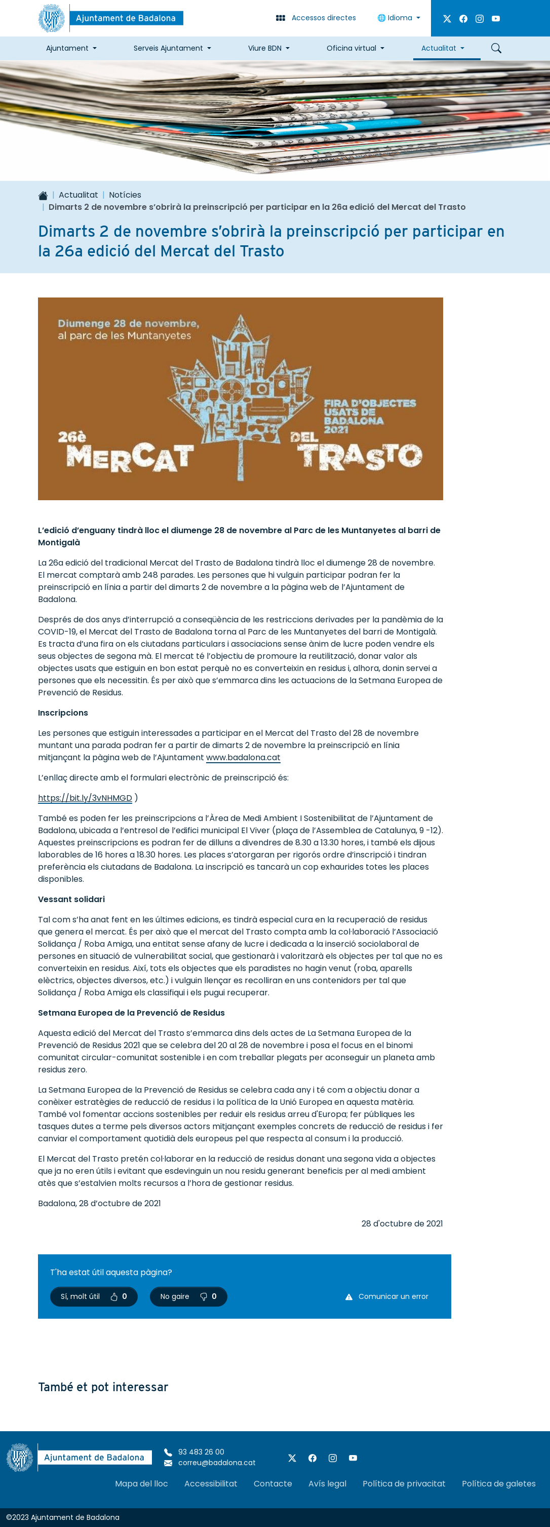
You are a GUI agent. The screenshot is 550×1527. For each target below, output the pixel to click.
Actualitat (78, 195)
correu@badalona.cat (210, 1463)
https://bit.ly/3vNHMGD (85, 798)
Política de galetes (499, 1483)
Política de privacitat (404, 1483)
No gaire (189, 1296)
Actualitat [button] (438, 48)
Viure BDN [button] (265, 48)
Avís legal (327, 1483)
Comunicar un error (386, 1296)
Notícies (125, 195)
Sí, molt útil (94, 1296)
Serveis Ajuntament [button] (168, 48)
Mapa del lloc (141, 1483)
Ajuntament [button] (67, 48)
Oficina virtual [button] (351, 48)
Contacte (273, 1483)
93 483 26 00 (194, 1452)
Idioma (395, 18)
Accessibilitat (211, 1483)
